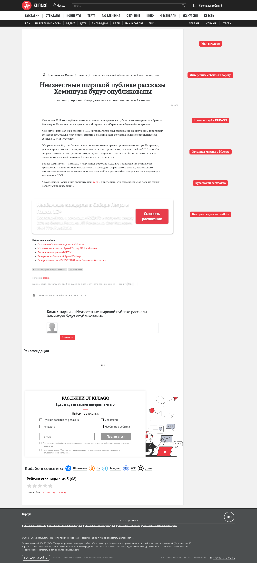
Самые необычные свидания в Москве (61, 244)
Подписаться (116, 436)
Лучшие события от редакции (61, 420)
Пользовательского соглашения (56, 452)
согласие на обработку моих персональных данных (68, 443)
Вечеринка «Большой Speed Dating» (59, 256)
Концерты (49, 426)
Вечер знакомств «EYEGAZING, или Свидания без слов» (72, 260)
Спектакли (111, 420)
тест (95, 182)
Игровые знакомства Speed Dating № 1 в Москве (67, 248)
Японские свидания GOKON (54, 252)
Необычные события (117, 426)
